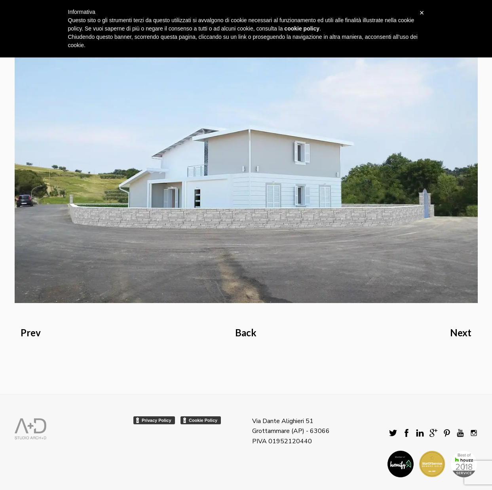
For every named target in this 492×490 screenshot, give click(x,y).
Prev (31, 332)
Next (460, 332)
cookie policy (301, 28)
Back (245, 332)
